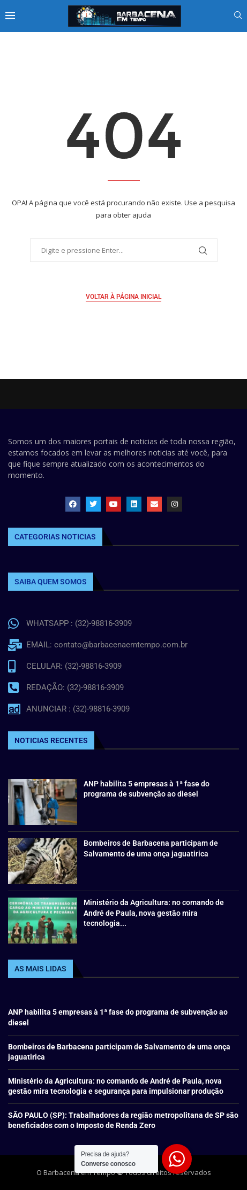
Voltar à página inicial (123, 296)
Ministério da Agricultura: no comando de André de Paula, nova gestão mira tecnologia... (154, 913)
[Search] (238, 16)
